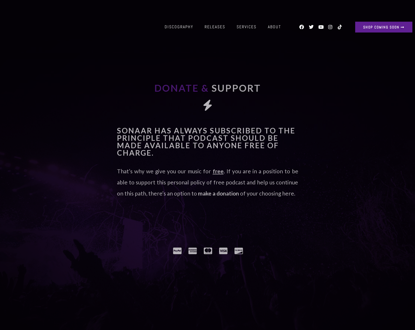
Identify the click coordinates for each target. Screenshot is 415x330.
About (274, 27)
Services (246, 27)
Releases (215, 27)
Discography (179, 27)
